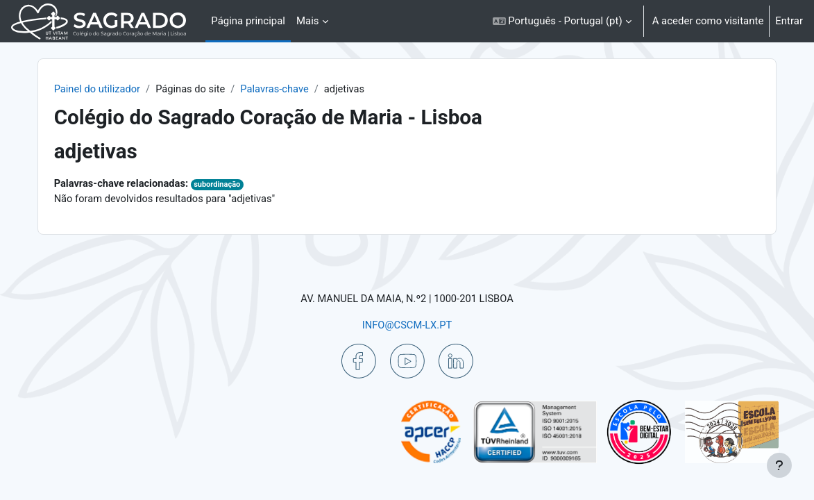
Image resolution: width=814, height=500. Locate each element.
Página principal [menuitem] (248, 21)
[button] (562, 21)
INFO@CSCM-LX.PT (406, 324)
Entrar (789, 21)
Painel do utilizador (116, 89)
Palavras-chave (297, 89)
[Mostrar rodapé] (779, 465)
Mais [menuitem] (307, 21)
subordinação (239, 185)
